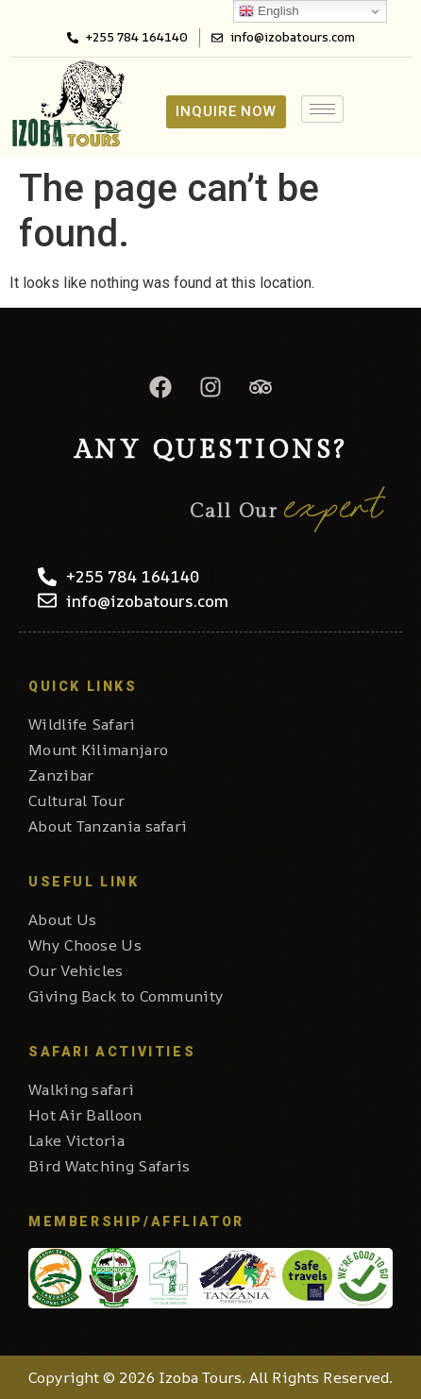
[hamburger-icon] (322, 109)
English (268, 11)
